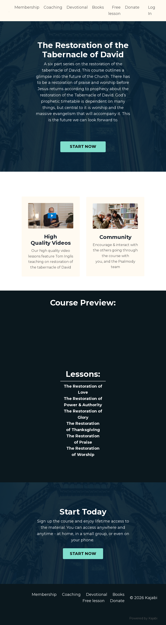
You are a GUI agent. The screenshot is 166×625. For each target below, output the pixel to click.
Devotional (77, 7)
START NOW (83, 146)
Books (98, 7)
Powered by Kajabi (143, 618)
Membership (26, 7)
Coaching (53, 7)
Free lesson (114, 10)
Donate (132, 7)
